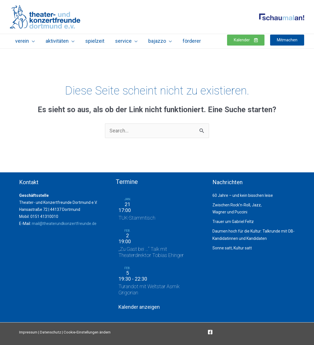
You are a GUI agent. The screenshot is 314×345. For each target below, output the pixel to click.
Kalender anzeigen (139, 307)
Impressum (28, 332)
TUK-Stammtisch (136, 218)
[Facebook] (210, 332)
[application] (32, 41)
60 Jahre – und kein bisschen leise (242, 195)
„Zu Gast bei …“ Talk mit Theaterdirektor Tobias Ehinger (151, 252)
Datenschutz (50, 332)
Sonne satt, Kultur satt (232, 248)
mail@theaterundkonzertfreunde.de (64, 223)
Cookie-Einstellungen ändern (87, 332)
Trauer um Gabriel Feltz (233, 221)
